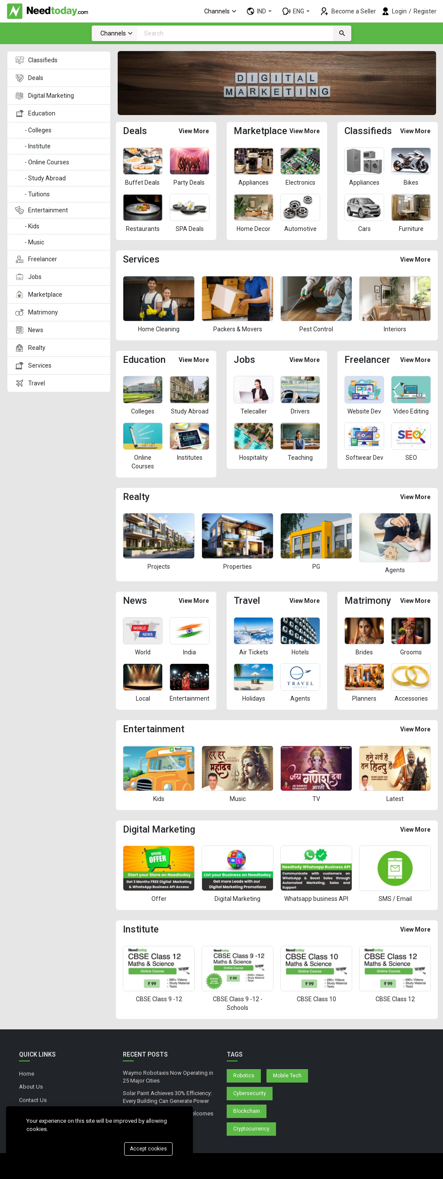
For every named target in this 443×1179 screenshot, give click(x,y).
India (189, 652)
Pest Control (316, 329)
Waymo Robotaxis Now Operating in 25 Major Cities (168, 1077)
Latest (395, 798)
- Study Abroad (45, 178)
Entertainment (189, 698)
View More (194, 131)
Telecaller (254, 411)
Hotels (300, 652)
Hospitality (253, 457)
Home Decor (253, 228)
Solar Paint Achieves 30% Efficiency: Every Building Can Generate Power (167, 1097)
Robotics (243, 1076)
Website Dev (364, 411)
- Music (35, 242)
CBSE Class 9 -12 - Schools (238, 1003)
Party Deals (189, 182)
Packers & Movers (237, 329)
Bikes (411, 182)
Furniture (411, 228)
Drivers (300, 411)
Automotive (300, 228)
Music (238, 798)
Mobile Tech (287, 1076)
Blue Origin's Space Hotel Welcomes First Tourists (168, 1117)
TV (316, 798)
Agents (395, 570)
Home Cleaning (159, 329)
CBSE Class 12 (395, 999)
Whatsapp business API (316, 898)
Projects (159, 566)
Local (143, 698)
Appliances (253, 182)
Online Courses (143, 462)
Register (425, 11)
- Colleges (39, 130)
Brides (364, 652)
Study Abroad (190, 411)
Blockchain (246, 1111)
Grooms (411, 652)
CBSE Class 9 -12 (159, 999)
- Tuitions (37, 194)
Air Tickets (253, 652)
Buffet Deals (143, 182)
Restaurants (143, 228)
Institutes (189, 457)
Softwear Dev (364, 457)
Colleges (142, 411)
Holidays (253, 698)
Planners (364, 698)
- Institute (38, 146)
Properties (237, 566)
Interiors (395, 329)
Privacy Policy (35, 1113)
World (143, 652)
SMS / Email (395, 898)
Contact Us (33, 1100)
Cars (364, 228)
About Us (31, 1086)
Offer (159, 898)
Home (26, 1073)
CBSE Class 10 (316, 999)
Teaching (300, 457)
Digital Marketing (237, 898)
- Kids (33, 226)
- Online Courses (47, 162)
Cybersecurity (249, 1093)
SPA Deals (190, 228)
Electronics (300, 182)
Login (399, 11)
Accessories (411, 698)
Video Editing (411, 411)
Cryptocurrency (251, 1129)
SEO (411, 457)
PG (316, 566)
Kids (158, 798)
